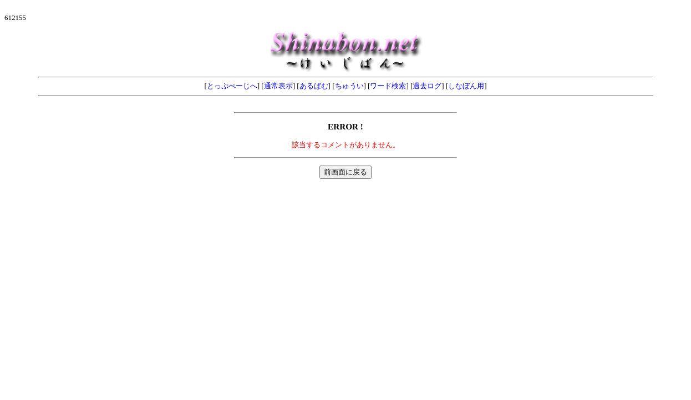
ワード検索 (388, 86)
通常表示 (278, 86)
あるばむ (313, 86)
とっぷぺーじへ (232, 86)
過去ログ (427, 86)
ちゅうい (349, 86)
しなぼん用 (466, 86)
